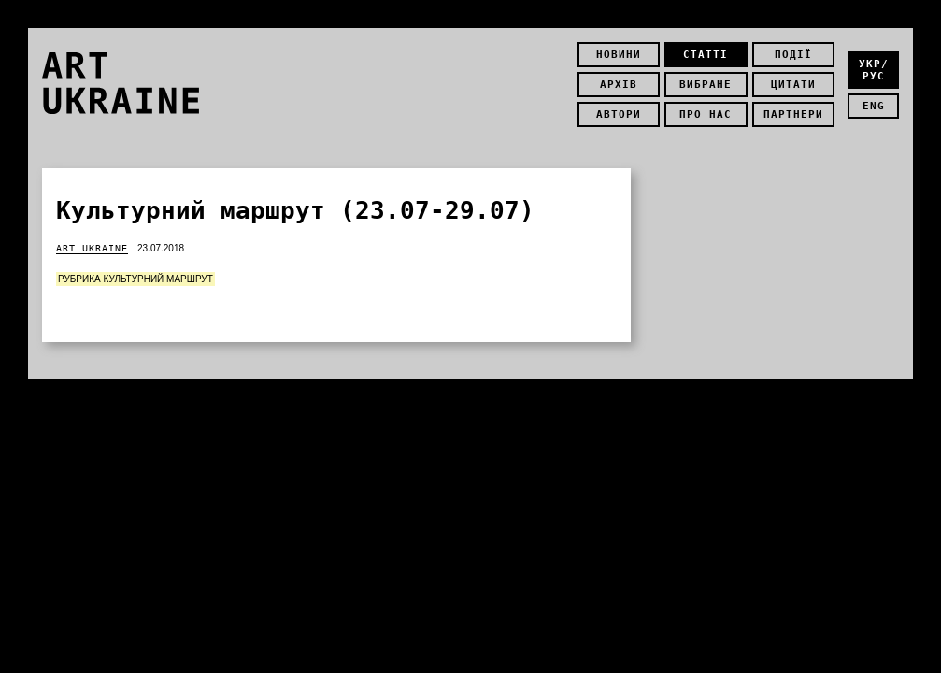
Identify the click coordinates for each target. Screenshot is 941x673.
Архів (618, 85)
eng (874, 106)
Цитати (793, 85)
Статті (705, 55)
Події (793, 55)
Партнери (793, 114)
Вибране (705, 85)
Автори (618, 114)
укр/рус (874, 70)
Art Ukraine (92, 248)
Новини (618, 55)
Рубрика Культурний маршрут (135, 279)
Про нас (705, 114)
